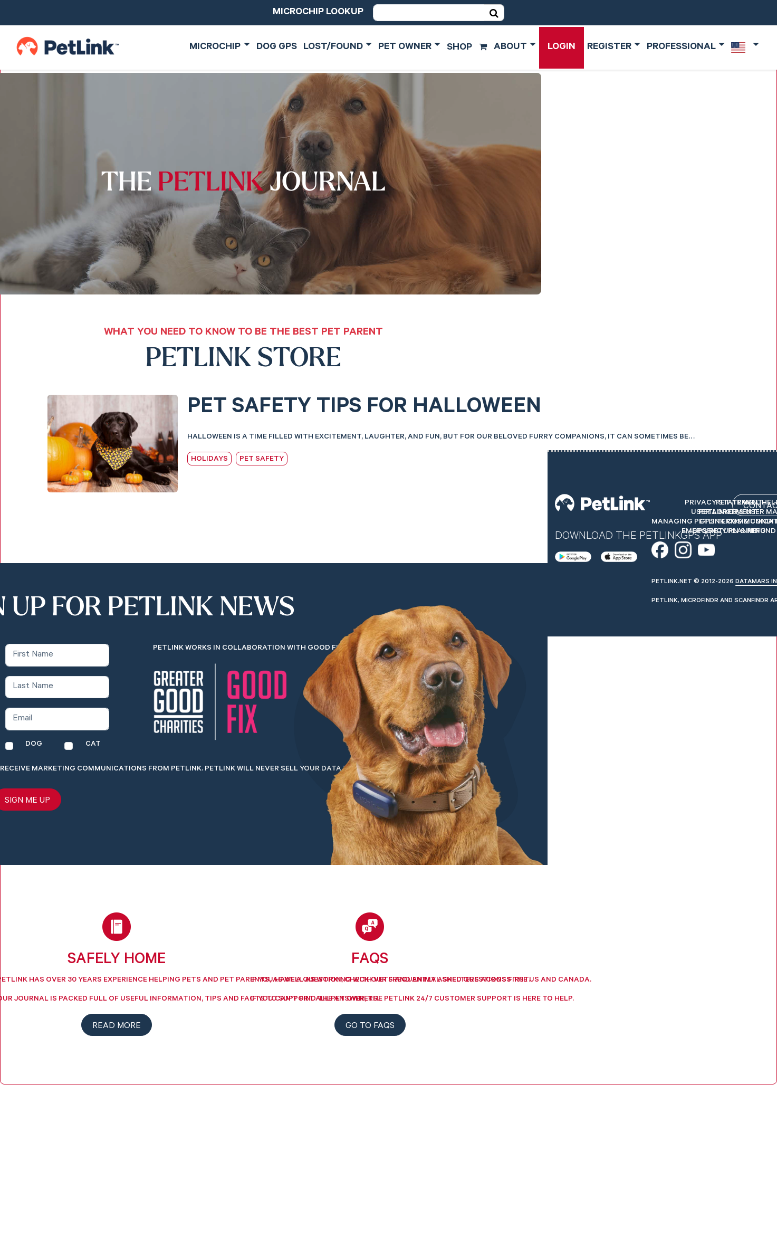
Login (561, 47)
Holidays (209, 459)
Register (609, 47)
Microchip (215, 47)
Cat (93, 744)
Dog (33, 744)
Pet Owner (404, 47)
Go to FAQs (370, 1026)
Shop (467, 48)
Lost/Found (333, 47)
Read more (116, 1026)
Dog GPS (276, 47)
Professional (681, 47)
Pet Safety (261, 459)
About (510, 47)
